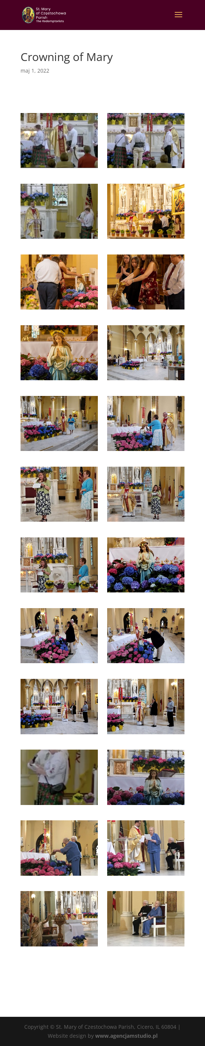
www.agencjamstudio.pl (126, 1035)
